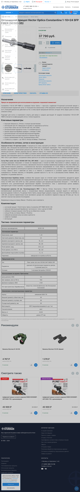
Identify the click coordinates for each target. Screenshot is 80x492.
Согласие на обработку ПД (10, 481)
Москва (49, 52)
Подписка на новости (8, 436)
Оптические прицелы (45, 81)
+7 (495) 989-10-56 (30, 6)
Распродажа (5, 461)
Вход (68, 1)
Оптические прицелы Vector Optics (45, 76)
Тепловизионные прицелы (9, 465)
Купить (56, 43)
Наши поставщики (46, 433)
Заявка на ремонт (46, 453)
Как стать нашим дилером (49, 442)
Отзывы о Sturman (46, 437)
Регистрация (75, 1)
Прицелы (41, 79)
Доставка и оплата (58, 7)
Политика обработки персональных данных (54, 449)
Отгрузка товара (46, 447)
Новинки (3, 463)
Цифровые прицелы (7, 472)
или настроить (11, 488)
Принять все (11, 484)
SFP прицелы (43, 83)
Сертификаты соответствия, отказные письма (54, 440)
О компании (75, 7)
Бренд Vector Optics (44, 84)
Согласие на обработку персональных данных (55, 451)
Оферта (43, 444)
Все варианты (43, 57)
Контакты (67, 7)
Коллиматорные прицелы (9, 470)
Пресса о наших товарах (48, 435)
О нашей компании (46, 431)
